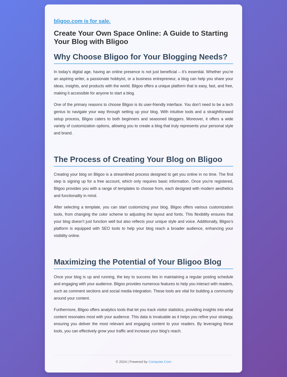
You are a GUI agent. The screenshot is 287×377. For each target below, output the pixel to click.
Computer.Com (159, 362)
